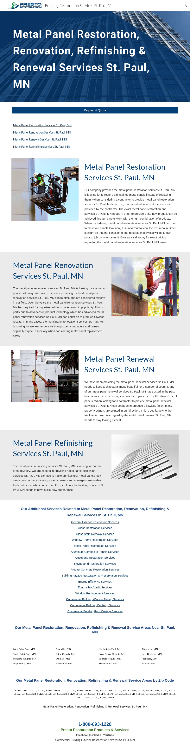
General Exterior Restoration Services (95, 522)
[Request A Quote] (95, 110)
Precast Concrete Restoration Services (95, 569)
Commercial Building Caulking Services (95, 605)
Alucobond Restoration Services (95, 557)
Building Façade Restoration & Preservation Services (95, 575)
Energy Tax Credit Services (95, 587)
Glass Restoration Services (95, 528)
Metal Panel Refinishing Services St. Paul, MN (41, 146)
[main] (87, 56)
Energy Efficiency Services (95, 581)
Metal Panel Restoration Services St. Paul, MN (42, 125)
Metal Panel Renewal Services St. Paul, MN (40, 139)
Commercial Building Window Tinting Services (95, 599)
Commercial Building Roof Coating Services (95, 611)
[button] (185, 5)
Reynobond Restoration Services (95, 563)
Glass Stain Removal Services (95, 534)
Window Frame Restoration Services (95, 539)
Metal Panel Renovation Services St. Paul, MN (42, 132)
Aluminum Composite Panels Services (95, 551)
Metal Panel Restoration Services (95, 545)
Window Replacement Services (95, 593)
